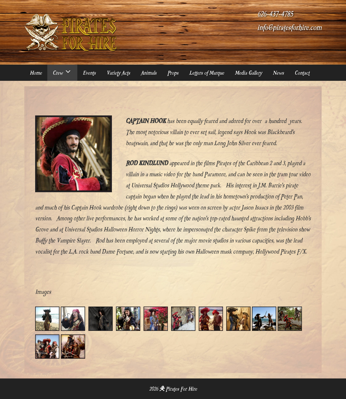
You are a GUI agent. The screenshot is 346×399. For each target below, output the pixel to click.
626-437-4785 (275, 14)
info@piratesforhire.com (289, 27)
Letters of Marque (206, 73)
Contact (302, 73)
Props (172, 73)
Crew (65, 73)
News (278, 73)
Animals (149, 73)
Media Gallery (248, 73)
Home (36, 73)
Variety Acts (118, 73)
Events (89, 73)
